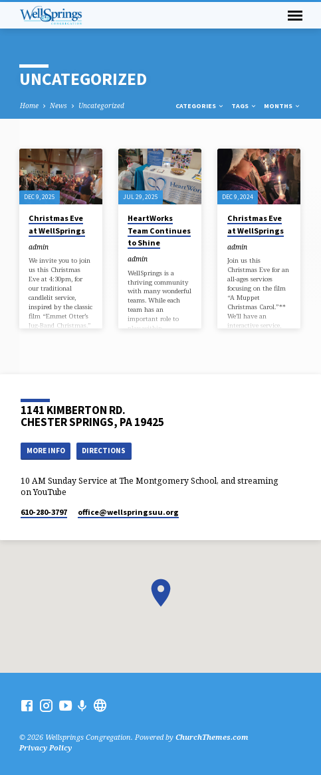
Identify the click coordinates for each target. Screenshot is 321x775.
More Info (46, 450)
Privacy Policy (45, 747)
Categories (200, 106)
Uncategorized (101, 105)
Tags (244, 106)
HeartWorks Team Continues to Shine (159, 230)
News (58, 105)
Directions (104, 450)
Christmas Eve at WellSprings (57, 224)
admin (39, 246)
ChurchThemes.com (212, 737)
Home (29, 105)
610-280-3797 (44, 512)
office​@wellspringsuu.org (128, 512)
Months (282, 106)
